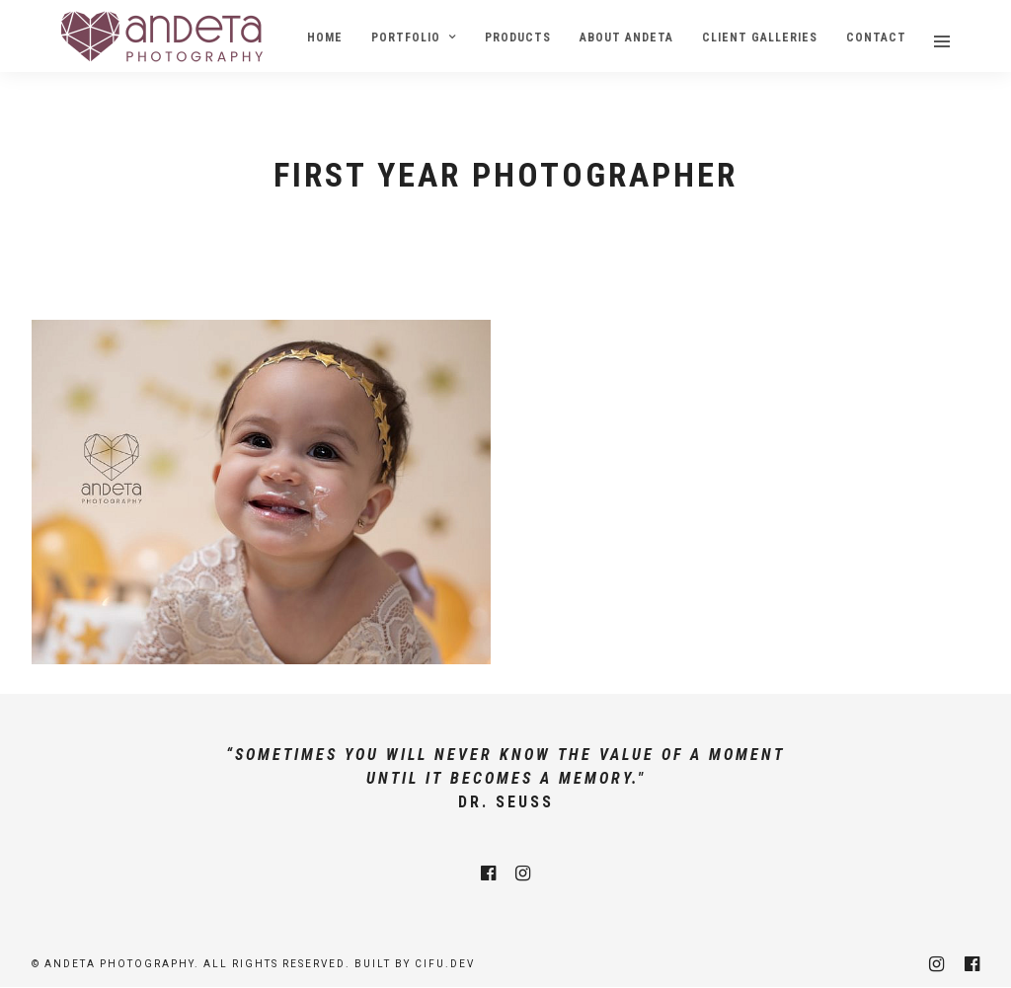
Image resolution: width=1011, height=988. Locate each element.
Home (325, 37)
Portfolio (405, 37)
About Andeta (626, 37)
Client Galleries (759, 37)
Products (518, 37)
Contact (876, 37)
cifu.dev (445, 963)
